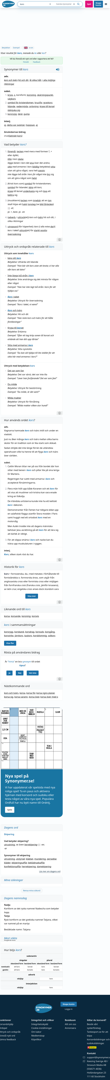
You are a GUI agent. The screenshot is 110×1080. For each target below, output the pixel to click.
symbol (28, 183)
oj (5, 125)
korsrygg (12, 114)
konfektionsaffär (12, 866)
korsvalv (40, 631)
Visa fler (10, 643)
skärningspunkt (45, 94)
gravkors (47, 102)
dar (52, 226)
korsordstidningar (96, 1039)
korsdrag (29, 631)
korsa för (30, 693)
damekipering (44, 866)
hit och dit (23, 80)
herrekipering (30, 844)
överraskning (14, 234)
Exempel (16, 48)
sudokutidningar (95, 1043)
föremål (12, 151)
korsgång (50, 631)
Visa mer (32, 596)
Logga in (69, 1009)
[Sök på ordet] (78, 4)
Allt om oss (70, 1024)
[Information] (60, 240)
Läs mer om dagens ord (49, 871)
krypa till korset (47, 106)
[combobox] (32, 4)
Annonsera (70, 1028)
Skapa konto (98, 4)
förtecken (48, 204)
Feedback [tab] (36, 62)
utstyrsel (20, 858)
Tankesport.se (94, 1031)
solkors (51, 635)
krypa (10, 191)
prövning (33, 106)
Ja (9, 673)
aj (37, 125)
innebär (37, 200)
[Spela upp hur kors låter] (57, 69)
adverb (11, 217)
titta (10, 159)
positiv (43, 230)
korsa (7, 616)
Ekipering (9, 834)
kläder (7, 862)
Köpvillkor (36, 1039)
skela (20, 159)
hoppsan (30, 125)
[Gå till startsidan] (8, 4)
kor (43, 53)
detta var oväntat (16, 125)
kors (19, 135)
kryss (10, 94)
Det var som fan (16, 370)
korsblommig (40, 635)
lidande (11, 106)
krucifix (38, 102)
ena (32, 162)
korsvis (35, 616)
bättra (11, 194)
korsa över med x (49, 696)
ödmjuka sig (14, 110)
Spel (89, 4)
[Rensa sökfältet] (50, 4)
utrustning (9, 844)
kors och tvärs (11, 80)
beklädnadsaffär (36, 862)
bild (41, 204)
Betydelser (6, 48)
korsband (19, 631)
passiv (41, 170)
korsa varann (21, 696)
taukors (28, 635)
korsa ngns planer (45, 693)
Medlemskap (38, 1035)
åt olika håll (35, 80)
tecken (20, 151)
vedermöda (22, 106)
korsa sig (8, 696)
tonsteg (32, 204)
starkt (37, 230)
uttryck (21, 217)
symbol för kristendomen (21, 102)
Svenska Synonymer (65, 4)
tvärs (40, 217)
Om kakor (36, 1031)
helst (34, 178)
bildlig (36, 166)
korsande (15, 616)
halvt (24, 204)
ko (35, 53)
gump (27, 114)
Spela (9, 809)
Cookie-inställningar (41, 1028)
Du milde (12, 384)
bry (48, 174)
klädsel (29, 858)
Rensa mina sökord (31, 890)
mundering (40, 858)
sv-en (28, 48)
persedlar (51, 858)
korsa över (34, 696)
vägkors (12, 98)
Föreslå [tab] (26, 62)
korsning (31, 94)
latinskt (13, 135)
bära (31, 187)
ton (49, 200)
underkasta (29, 191)
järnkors (19, 635)
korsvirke (8, 635)
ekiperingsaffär (19, 862)
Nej (19, 673)
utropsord (13, 226)
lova (45, 191)
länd (20, 114)
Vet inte (32, 673)
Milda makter (14, 397)
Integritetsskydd (39, 1024)
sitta (10, 166)
